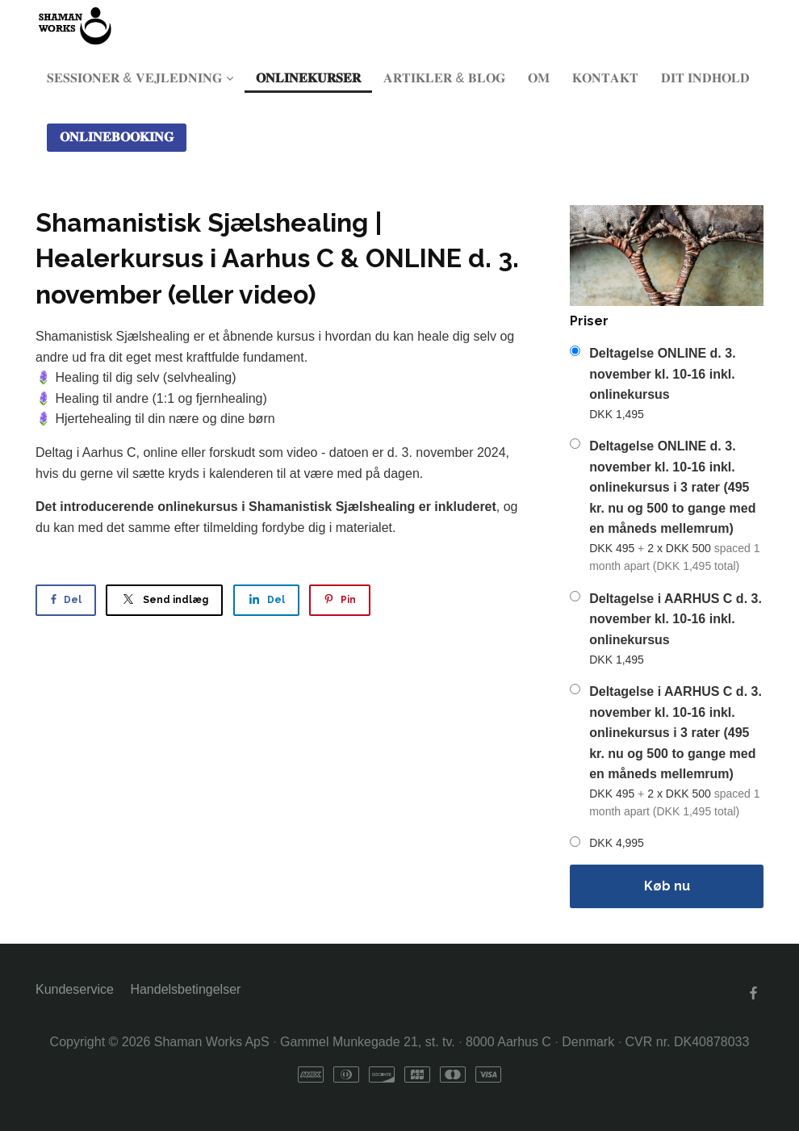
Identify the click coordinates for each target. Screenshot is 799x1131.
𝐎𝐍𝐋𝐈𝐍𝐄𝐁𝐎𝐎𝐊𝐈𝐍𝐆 (117, 137)
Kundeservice (75, 989)
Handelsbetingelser (185, 989)
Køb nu (667, 886)
